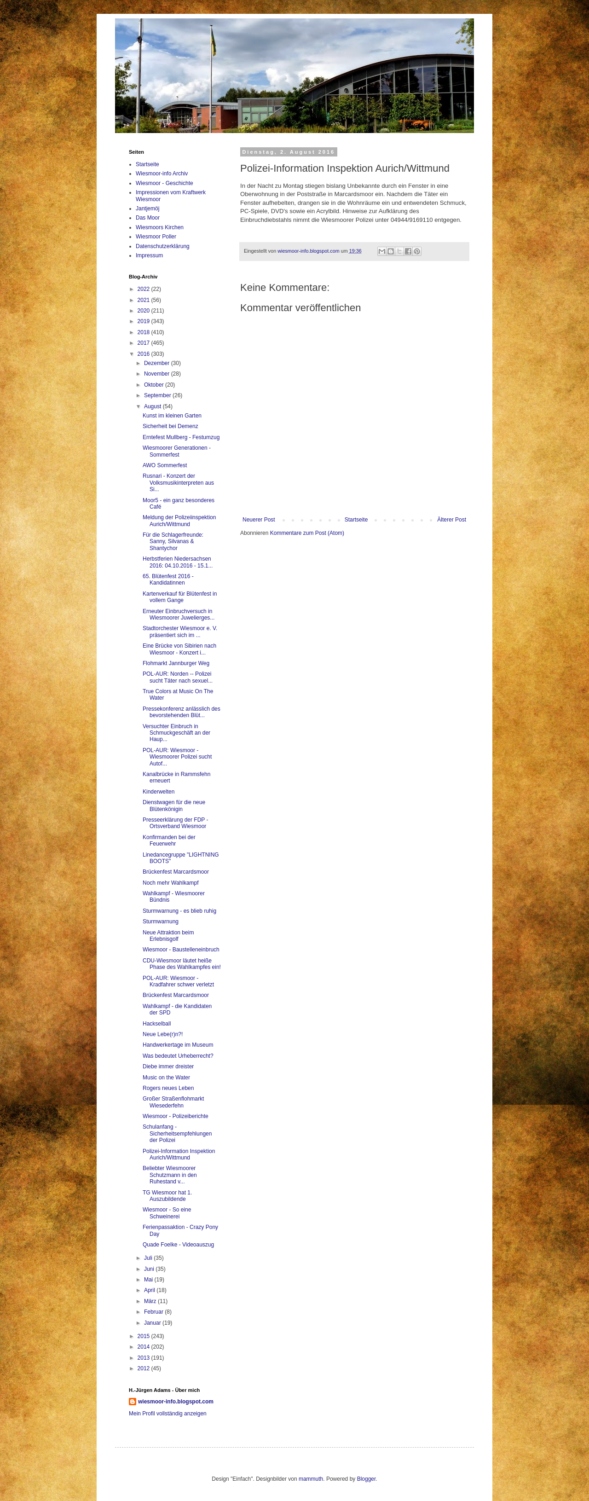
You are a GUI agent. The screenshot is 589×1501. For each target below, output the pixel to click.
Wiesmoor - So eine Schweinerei (167, 1212)
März (151, 1301)
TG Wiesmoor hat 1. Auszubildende (167, 1195)
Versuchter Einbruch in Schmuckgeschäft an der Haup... (176, 733)
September (158, 395)
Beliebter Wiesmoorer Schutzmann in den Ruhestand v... (170, 1175)
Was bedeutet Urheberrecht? (178, 1056)
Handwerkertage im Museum (178, 1045)
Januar (153, 1323)
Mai (149, 1279)
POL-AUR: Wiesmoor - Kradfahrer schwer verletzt (178, 981)
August (153, 406)
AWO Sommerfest (165, 465)
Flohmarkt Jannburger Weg (176, 663)
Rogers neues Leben (168, 1088)
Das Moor (148, 217)
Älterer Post (451, 519)
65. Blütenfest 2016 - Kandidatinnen (168, 579)
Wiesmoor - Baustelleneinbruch (181, 949)
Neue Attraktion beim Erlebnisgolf (168, 935)
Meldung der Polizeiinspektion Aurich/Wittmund (179, 520)
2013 (144, 1358)
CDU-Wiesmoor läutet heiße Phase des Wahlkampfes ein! (182, 963)
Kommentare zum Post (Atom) (307, 533)
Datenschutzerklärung (163, 246)
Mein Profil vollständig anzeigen (168, 1413)
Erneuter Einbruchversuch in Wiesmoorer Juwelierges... (178, 614)
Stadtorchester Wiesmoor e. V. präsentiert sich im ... (180, 631)
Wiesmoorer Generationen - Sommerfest (177, 451)
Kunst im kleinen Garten (172, 415)
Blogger (366, 1479)
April (150, 1290)
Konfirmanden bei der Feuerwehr (169, 840)
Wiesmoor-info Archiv (162, 173)
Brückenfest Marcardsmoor (176, 872)
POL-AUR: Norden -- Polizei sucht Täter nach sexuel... (178, 677)
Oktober (154, 385)
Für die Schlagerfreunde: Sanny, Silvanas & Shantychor (173, 541)
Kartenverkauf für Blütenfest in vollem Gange (180, 597)
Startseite (356, 519)
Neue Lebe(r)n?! (163, 1034)
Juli (149, 1258)
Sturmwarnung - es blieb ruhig (179, 911)
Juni (150, 1269)
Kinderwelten (158, 791)
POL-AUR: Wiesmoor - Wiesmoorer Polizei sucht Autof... (177, 757)
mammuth (311, 1479)
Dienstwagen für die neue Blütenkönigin (174, 805)
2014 (144, 1347)
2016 (144, 354)
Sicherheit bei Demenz (170, 426)
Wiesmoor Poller (156, 236)
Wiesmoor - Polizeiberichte (175, 1116)
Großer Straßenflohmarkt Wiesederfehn (173, 1101)
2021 (144, 300)
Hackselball (157, 1023)
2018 (144, 332)
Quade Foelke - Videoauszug (178, 1244)
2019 (144, 321)
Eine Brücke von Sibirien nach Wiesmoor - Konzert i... (179, 649)
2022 (144, 289)
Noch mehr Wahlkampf (171, 883)
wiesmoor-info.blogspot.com (176, 1401)
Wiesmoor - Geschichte (164, 183)
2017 (144, 343)
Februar (154, 1312)
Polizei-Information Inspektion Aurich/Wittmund (179, 1154)
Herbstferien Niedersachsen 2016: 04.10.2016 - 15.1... (178, 562)
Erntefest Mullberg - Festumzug (181, 437)
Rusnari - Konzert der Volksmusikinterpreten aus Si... (178, 483)
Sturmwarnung (161, 921)
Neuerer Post (259, 519)
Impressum (149, 255)
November (157, 374)
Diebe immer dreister (168, 1066)
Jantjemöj (147, 208)
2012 (144, 1368)
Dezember (157, 363)
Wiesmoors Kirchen (160, 227)
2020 (144, 310)
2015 (144, 1336)
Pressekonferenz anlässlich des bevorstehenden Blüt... (181, 712)
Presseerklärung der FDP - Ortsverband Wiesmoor (175, 823)
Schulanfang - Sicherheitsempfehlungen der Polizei (177, 1133)
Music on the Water (166, 1077)
